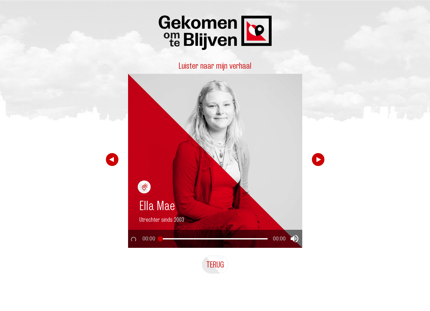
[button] (294, 239)
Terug (215, 264)
